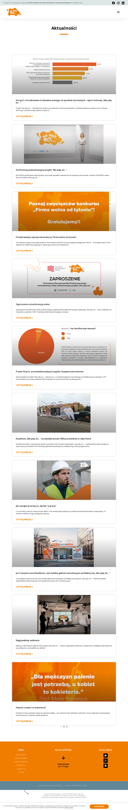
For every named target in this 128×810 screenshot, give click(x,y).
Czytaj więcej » (24, 116)
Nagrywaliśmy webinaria (27, 640)
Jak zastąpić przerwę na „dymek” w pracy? (36, 506)
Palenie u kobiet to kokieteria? (31, 707)
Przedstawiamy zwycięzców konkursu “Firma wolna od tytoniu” (46, 237)
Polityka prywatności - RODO (76, 785)
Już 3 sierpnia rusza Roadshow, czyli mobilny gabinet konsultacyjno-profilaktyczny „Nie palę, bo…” (63, 573)
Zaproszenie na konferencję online (33, 304)
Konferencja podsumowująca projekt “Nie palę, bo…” (41, 170)
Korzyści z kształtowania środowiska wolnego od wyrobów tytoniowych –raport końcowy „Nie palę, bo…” (64, 101)
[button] (118, 12)
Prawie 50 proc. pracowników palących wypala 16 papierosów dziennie (50, 371)
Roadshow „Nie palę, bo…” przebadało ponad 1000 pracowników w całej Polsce (53, 438)
